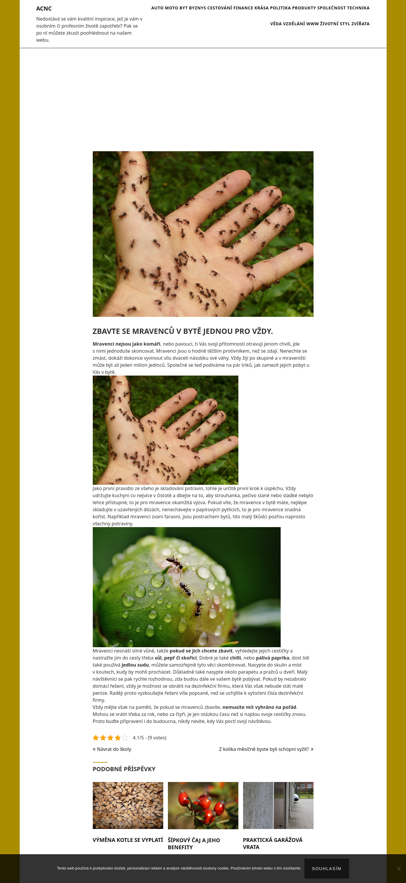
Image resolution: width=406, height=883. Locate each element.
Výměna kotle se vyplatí (128, 839)
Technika (358, 8)
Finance (243, 8)
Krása (262, 8)
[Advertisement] (203, 96)
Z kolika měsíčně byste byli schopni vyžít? (264, 749)
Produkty (304, 8)
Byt (183, 8)
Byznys (197, 8)
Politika (280, 8)
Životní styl (335, 23)
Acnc (44, 8)
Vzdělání (294, 23)
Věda (276, 23)
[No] (399, 869)
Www (312, 23)
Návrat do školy (114, 749)
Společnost (331, 8)
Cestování (219, 8)
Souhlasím (326, 868)
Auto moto (164, 8)
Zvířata (360, 23)
